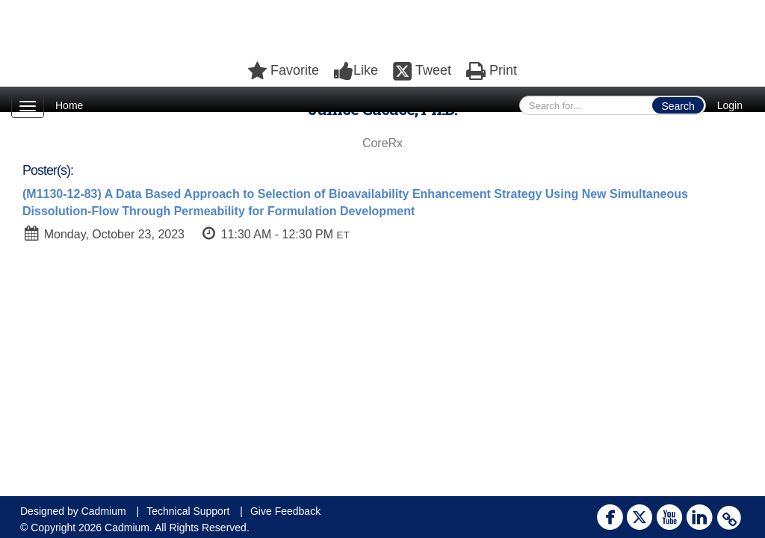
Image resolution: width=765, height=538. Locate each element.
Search (677, 106)
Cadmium (103, 511)
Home (69, 105)
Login (730, 105)
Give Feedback (285, 511)
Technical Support (187, 511)
